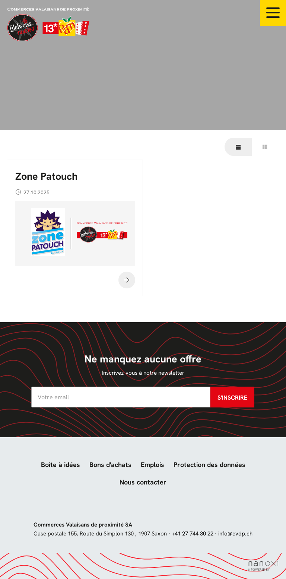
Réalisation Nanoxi (263, 566)
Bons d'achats (110, 464)
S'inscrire (232, 398)
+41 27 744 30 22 (192, 533)
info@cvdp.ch (235, 533)
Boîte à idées (60, 464)
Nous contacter (143, 482)
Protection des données (209, 464)
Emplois (152, 464)
